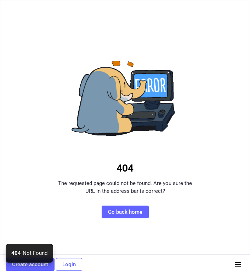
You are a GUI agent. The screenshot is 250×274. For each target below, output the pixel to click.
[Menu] (238, 264)
